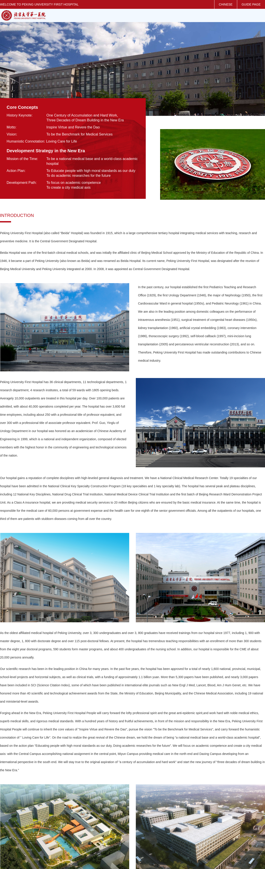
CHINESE (226, 4)
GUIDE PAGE (251, 4)
